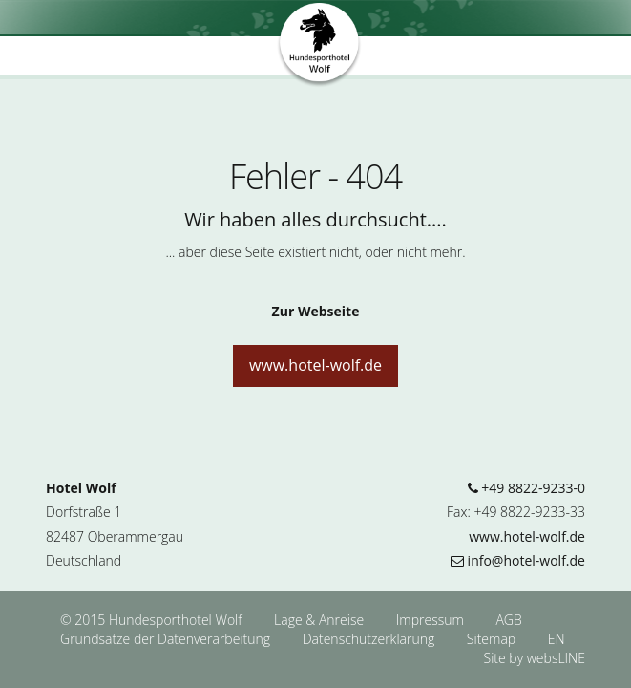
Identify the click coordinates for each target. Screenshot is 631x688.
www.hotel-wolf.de (315, 365)
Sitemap (491, 639)
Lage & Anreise (321, 620)
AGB (508, 620)
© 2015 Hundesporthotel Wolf (151, 620)
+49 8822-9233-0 (526, 488)
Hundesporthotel (320, 46)
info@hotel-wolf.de (518, 560)
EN (556, 639)
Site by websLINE (534, 658)
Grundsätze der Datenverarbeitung (167, 639)
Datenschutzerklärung (370, 639)
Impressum (432, 620)
